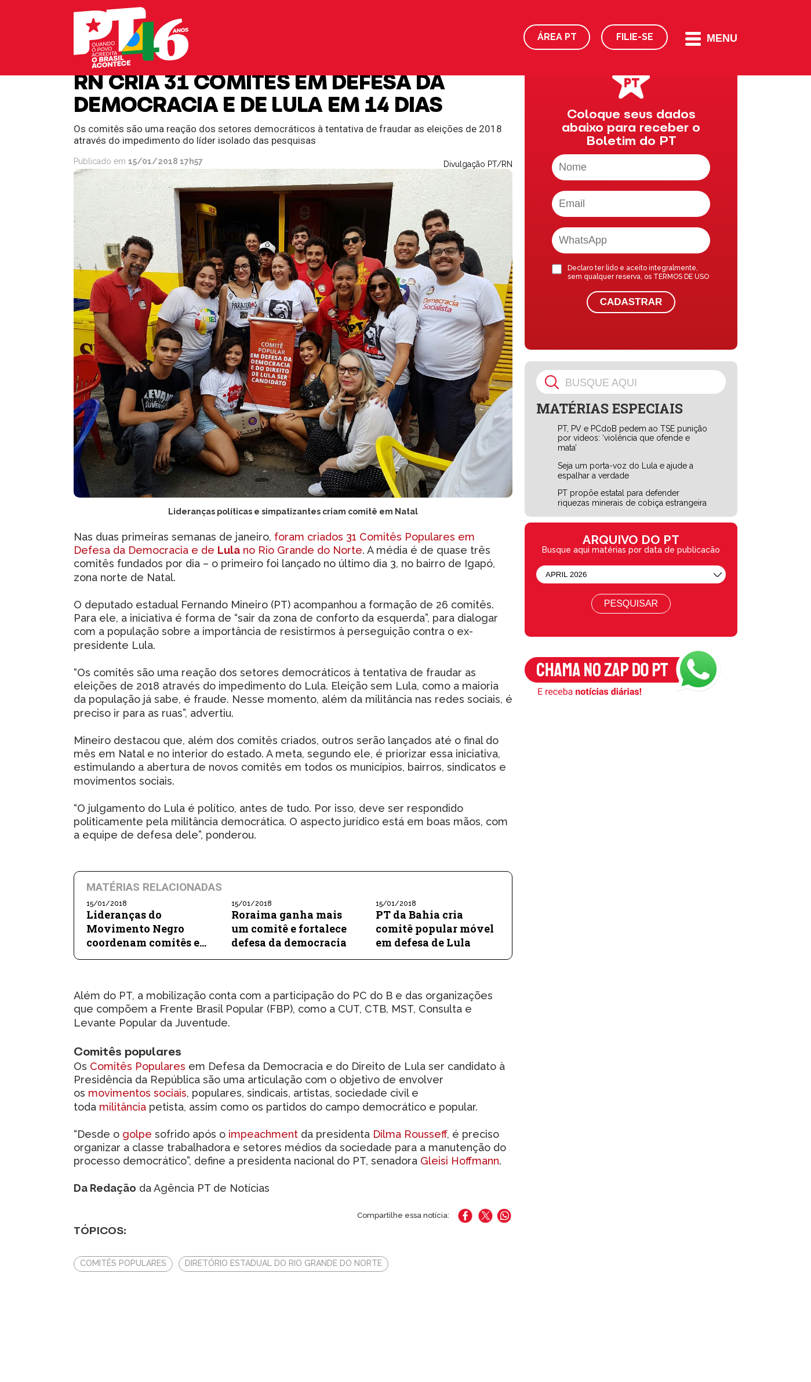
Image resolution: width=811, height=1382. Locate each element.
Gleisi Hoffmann (459, 1161)
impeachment (263, 1134)
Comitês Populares (138, 1066)
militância (122, 1107)
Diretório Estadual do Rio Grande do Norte (283, 1263)
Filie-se (634, 36)
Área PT (557, 36)
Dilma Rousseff (410, 1134)
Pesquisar (631, 603)
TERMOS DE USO (681, 277)
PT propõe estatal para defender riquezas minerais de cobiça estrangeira (632, 497)
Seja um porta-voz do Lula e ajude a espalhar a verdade (625, 470)
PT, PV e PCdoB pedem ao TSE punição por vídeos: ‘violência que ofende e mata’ (632, 438)
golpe (137, 1134)
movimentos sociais (137, 1093)
